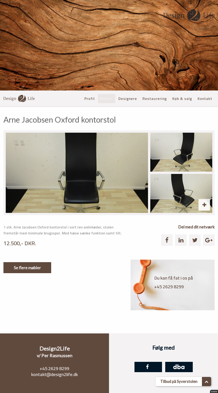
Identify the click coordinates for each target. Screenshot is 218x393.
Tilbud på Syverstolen (185, 381)
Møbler (106, 98)
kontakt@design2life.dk (54, 374)
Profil (89, 98)
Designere (127, 98)
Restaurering (155, 98)
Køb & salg (182, 98)
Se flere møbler (27, 267)
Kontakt (205, 98)
